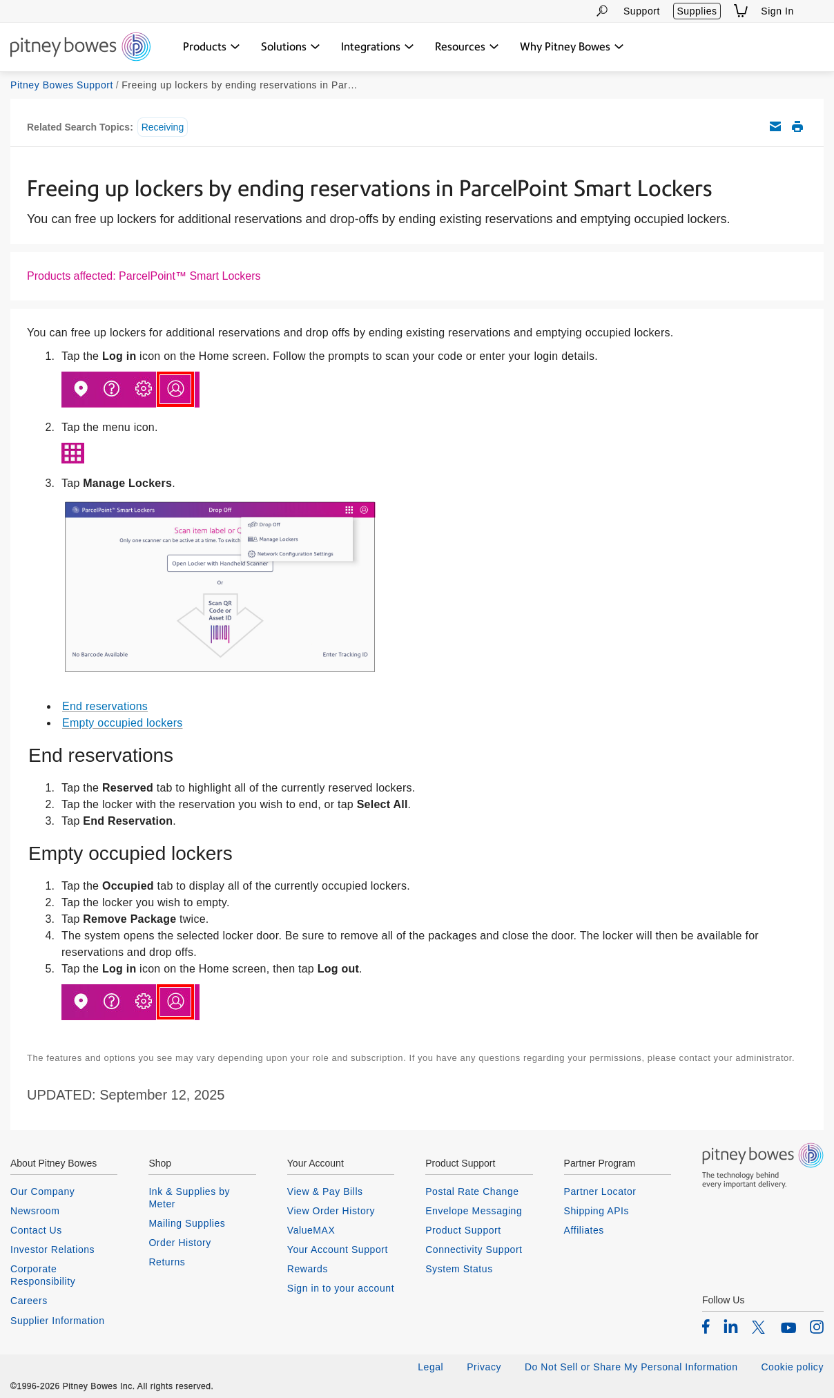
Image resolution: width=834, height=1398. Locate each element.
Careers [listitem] (29, 1300)
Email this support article (775, 126)
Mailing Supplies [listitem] (186, 1223)
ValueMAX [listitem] (311, 1230)
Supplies (697, 11)
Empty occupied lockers (122, 723)
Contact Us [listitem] (36, 1230)
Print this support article (797, 126)
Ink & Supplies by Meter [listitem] (189, 1197)
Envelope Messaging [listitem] (473, 1210)
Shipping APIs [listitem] (596, 1210)
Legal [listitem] (430, 1366)
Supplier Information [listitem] (57, 1320)
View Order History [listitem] (331, 1210)
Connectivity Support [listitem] (473, 1249)
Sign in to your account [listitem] (340, 1288)
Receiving (163, 127)
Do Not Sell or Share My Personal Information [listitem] (631, 1366)
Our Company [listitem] (42, 1191)
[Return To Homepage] (80, 48)
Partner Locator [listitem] (600, 1191)
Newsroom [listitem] (34, 1210)
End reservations (105, 706)
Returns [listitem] (166, 1261)
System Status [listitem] (459, 1268)
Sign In (777, 11)
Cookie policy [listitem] (792, 1366)
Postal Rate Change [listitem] (471, 1191)
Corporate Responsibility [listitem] (42, 1275)
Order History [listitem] (179, 1242)
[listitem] (706, 1326)
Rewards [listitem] (307, 1268)
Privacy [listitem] (484, 1366)
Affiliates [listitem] (584, 1230)
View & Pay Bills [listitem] (325, 1191)
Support (641, 11)
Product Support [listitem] (463, 1230)
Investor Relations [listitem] (52, 1249)
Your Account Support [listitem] (337, 1249)
